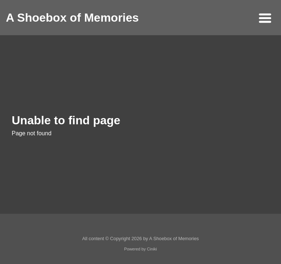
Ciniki (152, 249)
